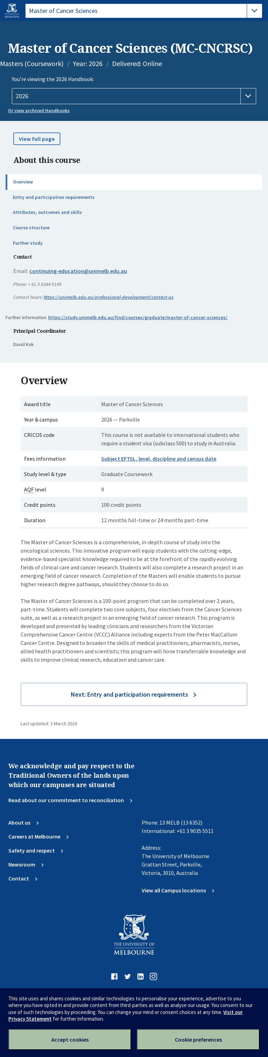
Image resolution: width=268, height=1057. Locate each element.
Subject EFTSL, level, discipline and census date (158, 458)
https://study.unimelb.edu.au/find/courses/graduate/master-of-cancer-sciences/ (138, 317)
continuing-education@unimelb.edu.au (78, 271)
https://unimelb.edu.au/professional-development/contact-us (108, 297)
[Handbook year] (134, 96)
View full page (37, 138)
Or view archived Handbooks (39, 110)
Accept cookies (70, 1039)
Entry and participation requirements (54, 197)
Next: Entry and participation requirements (129, 694)
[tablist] (143, 11)
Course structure (31, 227)
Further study (28, 243)
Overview (23, 182)
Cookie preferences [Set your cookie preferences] (198, 1039)
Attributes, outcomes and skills (47, 212)
